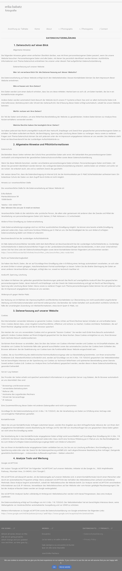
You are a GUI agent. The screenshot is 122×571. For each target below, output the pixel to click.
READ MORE (65, 567)
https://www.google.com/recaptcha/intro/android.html (70, 513)
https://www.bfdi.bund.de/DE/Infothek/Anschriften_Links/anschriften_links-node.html (37, 252)
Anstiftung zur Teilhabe (18, 29)
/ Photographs (65, 29)
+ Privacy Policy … (90, 539)
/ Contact (103, 29)
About (49, 29)
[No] (118, 564)
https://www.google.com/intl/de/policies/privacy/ (22, 513)
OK (54, 567)
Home (37, 29)
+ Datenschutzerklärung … (94, 534)
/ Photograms (86, 29)
